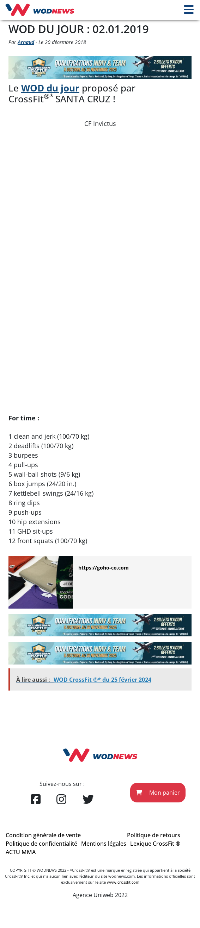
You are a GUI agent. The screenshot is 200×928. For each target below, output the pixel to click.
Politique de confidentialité (41, 843)
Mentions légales (103, 843)
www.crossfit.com (123, 882)
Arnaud (26, 42)
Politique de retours (153, 835)
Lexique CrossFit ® (155, 843)
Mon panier (158, 792)
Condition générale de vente (43, 835)
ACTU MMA (21, 852)
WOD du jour (50, 88)
